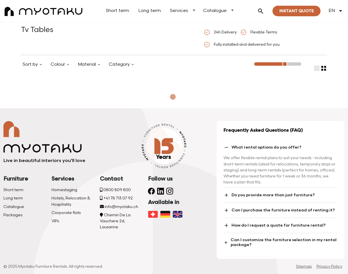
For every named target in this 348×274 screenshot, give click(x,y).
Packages (12, 215)
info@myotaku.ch (119, 206)
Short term (117, 10)
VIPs (55, 221)
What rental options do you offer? (262, 147)
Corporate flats (66, 212)
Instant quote (296, 11)
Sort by (31, 64)
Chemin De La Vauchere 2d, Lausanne (115, 221)
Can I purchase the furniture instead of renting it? (279, 210)
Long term (149, 10)
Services (179, 10)
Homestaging (64, 189)
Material (87, 64)
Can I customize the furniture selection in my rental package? (280, 242)
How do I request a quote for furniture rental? (275, 225)
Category (120, 64)
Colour (58, 64)
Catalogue (215, 10)
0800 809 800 (115, 189)
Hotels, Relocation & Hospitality (71, 201)
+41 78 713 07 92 (116, 198)
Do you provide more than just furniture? (269, 195)
